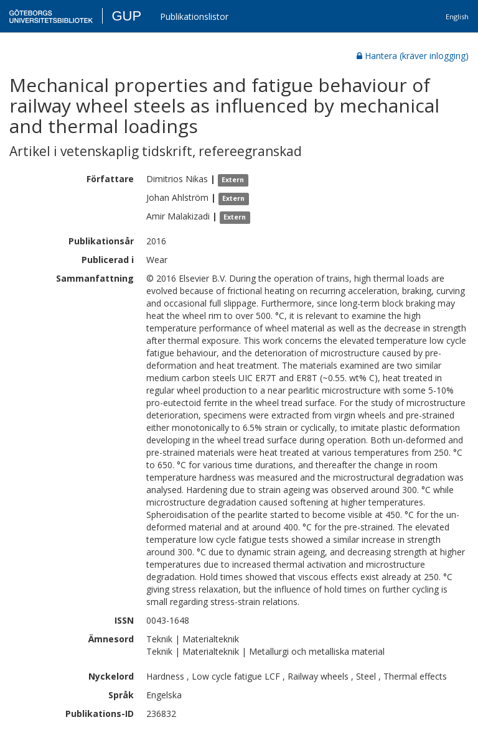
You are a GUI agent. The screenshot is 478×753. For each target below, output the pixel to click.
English (457, 16)
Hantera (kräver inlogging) (413, 56)
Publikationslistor (194, 16)
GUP (126, 16)
